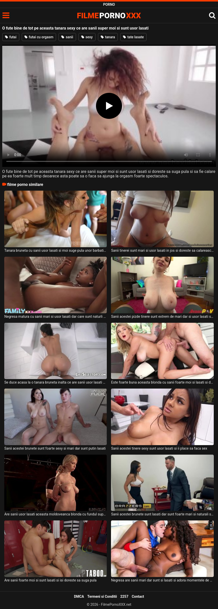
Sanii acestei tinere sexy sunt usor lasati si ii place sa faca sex (159, 448)
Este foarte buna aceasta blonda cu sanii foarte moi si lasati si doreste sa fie (162, 382)
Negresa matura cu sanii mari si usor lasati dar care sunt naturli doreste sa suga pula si (55, 317)
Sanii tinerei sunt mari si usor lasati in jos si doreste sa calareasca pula (162, 250)
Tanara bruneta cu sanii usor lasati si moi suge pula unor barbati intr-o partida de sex (55, 250)
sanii (67, 37)
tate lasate (133, 37)
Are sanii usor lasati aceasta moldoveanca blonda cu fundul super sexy (55, 514)
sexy (87, 37)
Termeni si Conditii (102, 596)
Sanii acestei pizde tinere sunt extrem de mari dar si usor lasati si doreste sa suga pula (162, 317)
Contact (138, 596)
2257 (124, 596)
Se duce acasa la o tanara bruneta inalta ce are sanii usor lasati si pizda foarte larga (55, 382)
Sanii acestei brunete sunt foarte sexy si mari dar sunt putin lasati (55, 448)
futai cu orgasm (39, 37)
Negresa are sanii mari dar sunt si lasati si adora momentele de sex (162, 580)
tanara (108, 37)
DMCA (79, 596)
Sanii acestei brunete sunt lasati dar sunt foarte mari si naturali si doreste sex (162, 514)
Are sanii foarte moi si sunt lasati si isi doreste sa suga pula (50, 580)
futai (10, 37)
